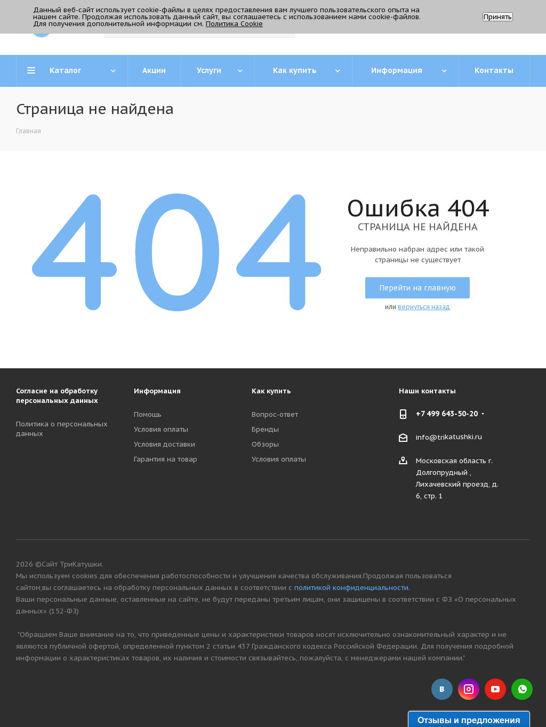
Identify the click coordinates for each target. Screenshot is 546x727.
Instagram (468, 689)
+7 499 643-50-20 (447, 413)
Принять (498, 16)
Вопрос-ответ (275, 414)
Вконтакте (442, 689)
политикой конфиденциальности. (352, 587)
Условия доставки (164, 444)
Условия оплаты (161, 429)
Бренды (265, 429)
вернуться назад (424, 307)
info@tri (430, 437)
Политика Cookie (234, 23)
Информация (157, 390)
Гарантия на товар (165, 459)
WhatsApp (522, 689)
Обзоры (265, 444)
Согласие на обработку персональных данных (57, 395)
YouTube (495, 689)
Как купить (271, 390)
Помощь (148, 414)
